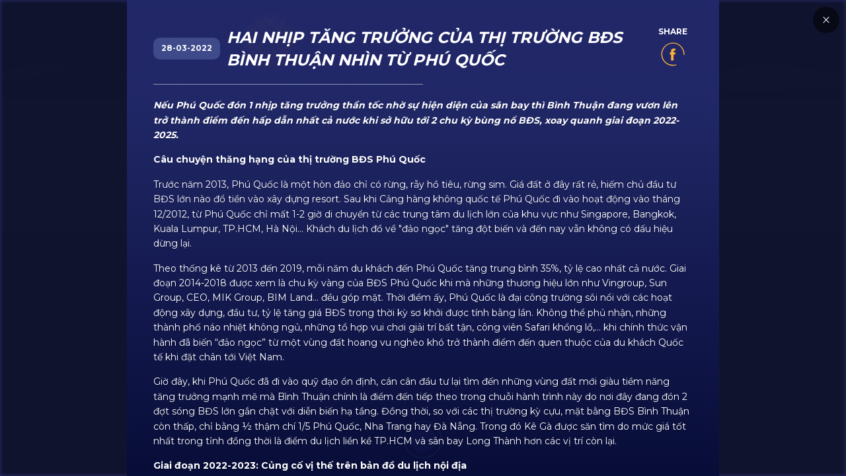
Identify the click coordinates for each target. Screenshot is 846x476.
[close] (819, 234)
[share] (673, 57)
